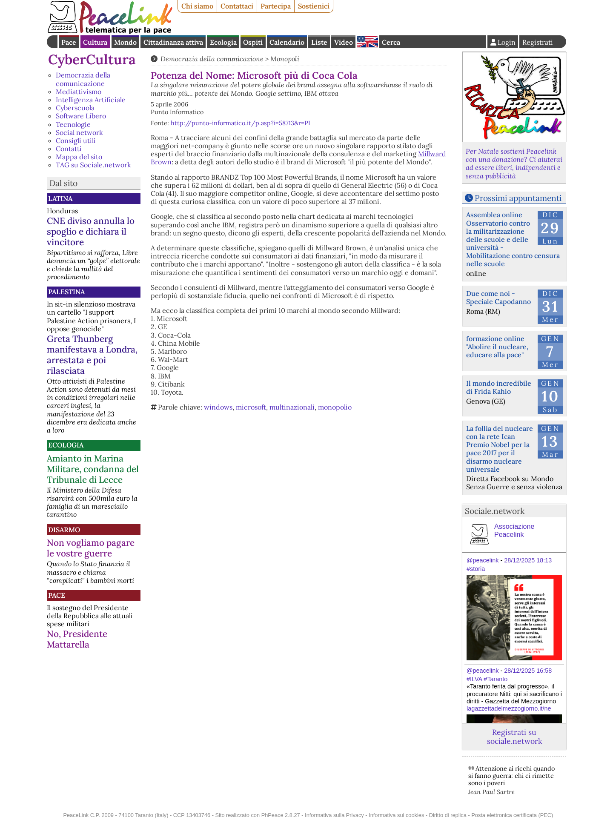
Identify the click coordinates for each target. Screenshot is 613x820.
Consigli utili (76, 140)
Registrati (537, 42)
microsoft (251, 407)
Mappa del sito (79, 156)
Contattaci (237, 6)
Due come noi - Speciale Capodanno (498, 297)
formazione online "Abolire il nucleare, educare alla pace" (497, 346)
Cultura (95, 42)
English (367, 41)
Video (343, 42)
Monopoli (284, 58)
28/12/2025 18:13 (528, 560)
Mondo (125, 42)
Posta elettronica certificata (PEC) (512, 815)
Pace (68, 42)
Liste (319, 42)
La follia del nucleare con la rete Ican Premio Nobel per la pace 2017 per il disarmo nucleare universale (499, 448)
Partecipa (276, 6)
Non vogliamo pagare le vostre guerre (91, 548)
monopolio (335, 407)
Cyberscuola (75, 107)
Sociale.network (494, 511)
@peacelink (482, 560)
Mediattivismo (78, 91)
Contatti (69, 148)
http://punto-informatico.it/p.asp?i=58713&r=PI (240, 123)
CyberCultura (92, 59)
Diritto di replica (448, 815)
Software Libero (81, 116)
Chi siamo (197, 6)
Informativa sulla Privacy (334, 815)
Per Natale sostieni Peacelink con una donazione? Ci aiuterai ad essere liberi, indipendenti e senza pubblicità (514, 163)
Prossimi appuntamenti (518, 198)
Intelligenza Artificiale (91, 99)
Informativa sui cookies (396, 815)
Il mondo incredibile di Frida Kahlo (498, 387)
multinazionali (292, 407)
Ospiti (253, 42)
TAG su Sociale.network (93, 165)
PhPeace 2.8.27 (280, 815)
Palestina (66, 291)
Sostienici (313, 6)
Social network (79, 132)
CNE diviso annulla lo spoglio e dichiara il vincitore (91, 231)
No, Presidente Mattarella (77, 639)
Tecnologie (73, 124)
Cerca (391, 42)
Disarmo (64, 529)
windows (218, 407)
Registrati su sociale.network (514, 736)
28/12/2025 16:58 (528, 670)
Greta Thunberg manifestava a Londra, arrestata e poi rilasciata (92, 354)
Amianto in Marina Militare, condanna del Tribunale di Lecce (93, 469)
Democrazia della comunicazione (83, 79)
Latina (60, 198)
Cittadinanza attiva (173, 42)
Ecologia (223, 42)
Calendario (286, 42)
